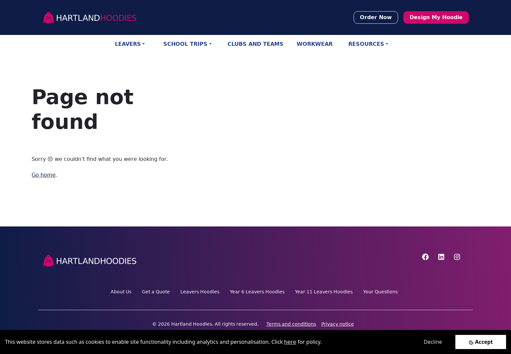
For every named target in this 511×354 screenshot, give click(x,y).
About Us (121, 291)
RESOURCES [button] (366, 44)
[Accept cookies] (480, 342)
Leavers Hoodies (199, 291)
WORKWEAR (315, 44)
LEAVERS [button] (128, 44)
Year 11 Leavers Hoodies (324, 291)
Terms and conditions (291, 324)
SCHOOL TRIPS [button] (185, 44)
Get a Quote (156, 291)
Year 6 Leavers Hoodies (257, 291)
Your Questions (380, 291)
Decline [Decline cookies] (433, 341)
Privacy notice (337, 324)
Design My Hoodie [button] (436, 17)
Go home (44, 175)
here (290, 342)
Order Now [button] (376, 17)
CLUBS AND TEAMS (255, 44)
